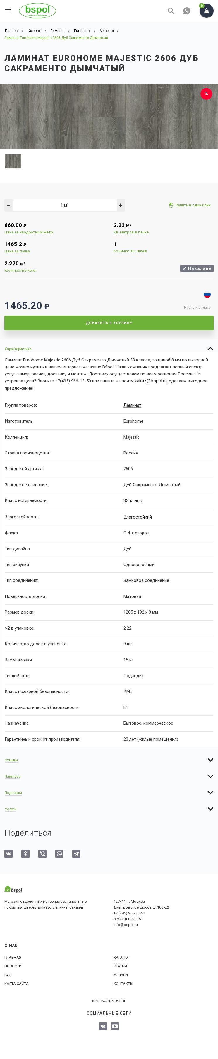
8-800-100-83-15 (127, 918)
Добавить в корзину (109, 323)
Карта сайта (16, 982)
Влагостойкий (137, 516)
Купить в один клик (194, 205)
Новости (13, 965)
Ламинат (132, 405)
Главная (12, 956)
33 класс (132, 500)
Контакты (123, 982)
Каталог (122, 956)
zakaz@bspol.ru (149, 381)
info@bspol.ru (126, 923)
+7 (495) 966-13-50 (129, 912)
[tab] (109, 348)
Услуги (121, 974)
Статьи (120, 965)
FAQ (7, 974)
